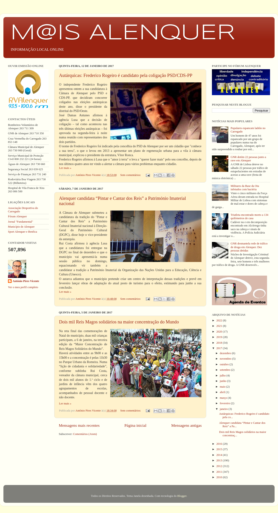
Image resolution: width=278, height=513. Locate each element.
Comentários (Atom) (85, 434)
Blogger (181, 496)
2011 (219, 471)
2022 (219, 320)
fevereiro (225, 403)
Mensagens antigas (186, 425)
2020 (219, 331)
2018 (219, 342)
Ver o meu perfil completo (23, 287)
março (224, 397)
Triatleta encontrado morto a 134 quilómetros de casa (249, 216)
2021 (219, 326)
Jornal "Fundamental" (20, 221)
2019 (219, 337)
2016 (219, 443)
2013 (219, 460)
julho (223, 375)
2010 (219, 477)
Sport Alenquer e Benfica (22, 231)
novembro (226, 358)
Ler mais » (65, 168)
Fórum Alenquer (17, 216)
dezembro (226, 353)
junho (223, 381)
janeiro (224, 409)
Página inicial (135, 425)
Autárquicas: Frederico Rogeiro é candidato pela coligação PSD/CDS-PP (125, 75)
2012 (219, 466)
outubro (224, 364)
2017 (219, 348)
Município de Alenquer (21, 226)
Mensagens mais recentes (79, 425)
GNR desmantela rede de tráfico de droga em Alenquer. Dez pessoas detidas (249, 247)
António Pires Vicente (26, 281)
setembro (225, 369)
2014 (219, 455)
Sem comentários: (131, 175)
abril (223, 392)
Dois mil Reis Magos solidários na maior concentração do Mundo (119, 321)
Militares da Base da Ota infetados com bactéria (245, 187)
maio (223, 386)
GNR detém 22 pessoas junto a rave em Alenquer (248, 158)
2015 (219, 449)
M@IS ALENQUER (122, 33)
